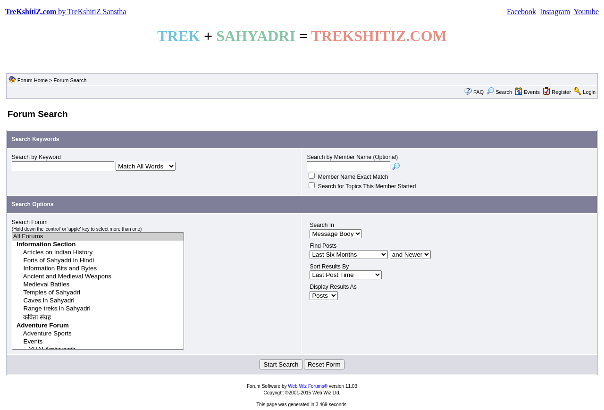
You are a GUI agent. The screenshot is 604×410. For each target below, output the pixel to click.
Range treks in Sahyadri (98, 309)
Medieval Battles (98, 285)
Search (499, 92)
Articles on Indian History (98, 253)
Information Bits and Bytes (98, 269)
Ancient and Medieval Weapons (98, 277)
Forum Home (32, 80)
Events (527, 92)
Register (561, 92)
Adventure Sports (98, 334)
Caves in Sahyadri (98, 301)
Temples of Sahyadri (98, 293)
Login (589, 92)
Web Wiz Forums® (307, 386)
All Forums (98, 237)
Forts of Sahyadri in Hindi (98, 261)
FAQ (478, 92)
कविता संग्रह (98, 317)
